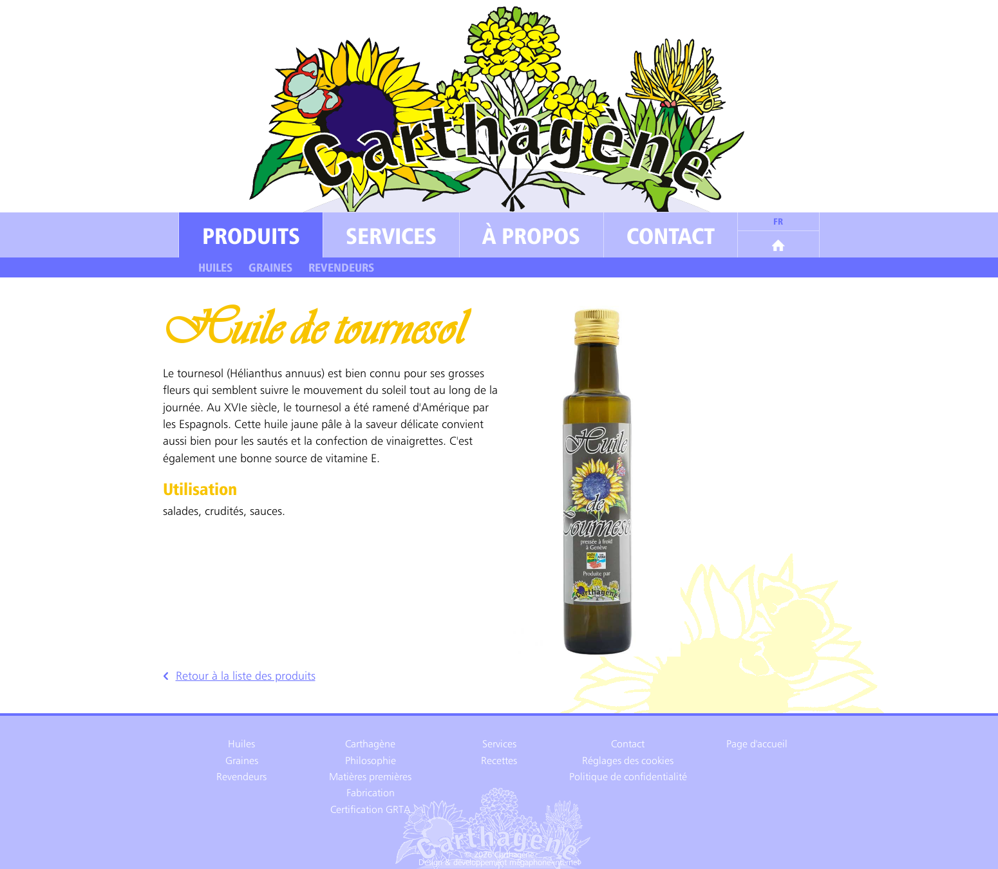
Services (391, 235)
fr (778, 221)
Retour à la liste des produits (239, 675)
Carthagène (370, 744)
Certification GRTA (370, 809)
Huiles (215, 268)
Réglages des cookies (627, 760)
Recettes (499, 760)
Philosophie (370, 760)
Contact (670, 235)
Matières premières (370, 777)
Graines (270, 268)
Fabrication (370, 793)
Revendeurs (341, 268)
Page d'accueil (756, 744)
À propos (531, 235)
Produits (251, 235)
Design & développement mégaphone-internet (499, 862)
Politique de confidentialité (628, 777)
